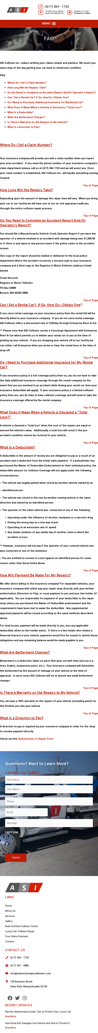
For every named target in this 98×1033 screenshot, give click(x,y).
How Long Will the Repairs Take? (26, 87)
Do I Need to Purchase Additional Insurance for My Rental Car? (45, 102)
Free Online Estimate (16, 936)
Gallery (9, 921)
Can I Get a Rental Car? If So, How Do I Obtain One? (38, 97)
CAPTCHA (11, 832)
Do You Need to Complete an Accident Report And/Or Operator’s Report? (51, 92)
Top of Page (90, 185)
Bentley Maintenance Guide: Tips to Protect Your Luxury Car (38, 1012)
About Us (10, 911)
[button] (49, 23)
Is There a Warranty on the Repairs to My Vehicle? (37, 122)
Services (10, 916)
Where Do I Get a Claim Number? (26, 83)
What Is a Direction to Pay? (23, 127)
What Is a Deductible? (20, 112)
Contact (9, 941)
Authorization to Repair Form (35, 739)
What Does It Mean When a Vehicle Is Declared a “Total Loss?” (44, 107)
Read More (10, 1016)
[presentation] (31, 843)
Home (8, 906)
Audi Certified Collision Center (21, 926)
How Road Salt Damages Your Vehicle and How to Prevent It (37, 1023)
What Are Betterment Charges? (26, 117)
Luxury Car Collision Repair (20, 931)
